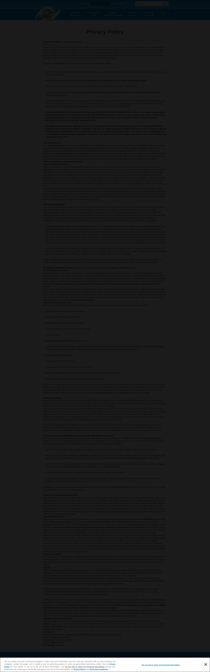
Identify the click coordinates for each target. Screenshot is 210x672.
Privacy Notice (80, 669)
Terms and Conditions (98, 669)
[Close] (206, 664)
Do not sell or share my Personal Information (85, 667)
